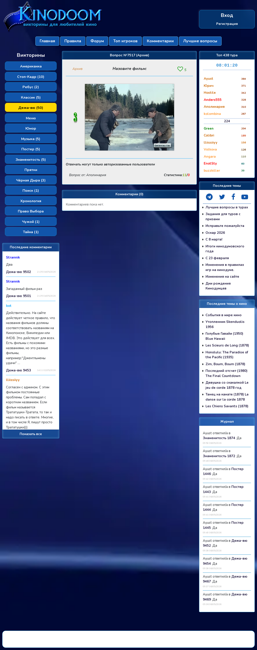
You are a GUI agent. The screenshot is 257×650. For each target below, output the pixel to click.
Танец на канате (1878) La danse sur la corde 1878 (227, 397)
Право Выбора (31, 211)
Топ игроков (125, 41)
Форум (97, 41)
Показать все (31, 434)
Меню (31, 118)
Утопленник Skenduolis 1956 (225, 324)
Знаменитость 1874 (219, 438)
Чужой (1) (31, 221)
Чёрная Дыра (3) (31, 180)
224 (227, 121)
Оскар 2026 (215, 232)
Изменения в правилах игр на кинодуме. (225, 267)
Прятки (31, 169)
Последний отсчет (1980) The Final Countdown (226, 373)
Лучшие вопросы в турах (227, 207)
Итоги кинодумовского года (225, 249)
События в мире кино (224, 315)
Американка (31, 66)
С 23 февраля (217, 258)
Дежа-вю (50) (30, 107)
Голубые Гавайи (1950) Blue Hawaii (224, 336)
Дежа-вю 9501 (18, 296)
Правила (72, 41)
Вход (227, 15)
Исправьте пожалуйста (225, 226)
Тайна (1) (31, 232)
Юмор (30, 128)
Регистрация (227, 24)
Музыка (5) (30, 139)
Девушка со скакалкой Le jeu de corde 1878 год (227, 385)
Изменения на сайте (222, 276)
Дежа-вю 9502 (18, 272)
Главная (47, 41)
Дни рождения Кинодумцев (218, 286)
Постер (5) (30, 149)
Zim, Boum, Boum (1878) (225, 364)
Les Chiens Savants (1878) (227, 406)
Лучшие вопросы (200, 41)
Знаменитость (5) (31, 159)
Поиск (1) (31, 190)
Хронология (30, 201)
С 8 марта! (214, 239)
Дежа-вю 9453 (18, 370)
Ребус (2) (31, 87)
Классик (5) (31, 97)
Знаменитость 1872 (219, 456)
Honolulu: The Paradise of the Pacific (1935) (227, 355)
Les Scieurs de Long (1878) (227, 345)
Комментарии (160, 41)
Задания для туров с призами (223, 216)
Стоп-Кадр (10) (30, 76)
